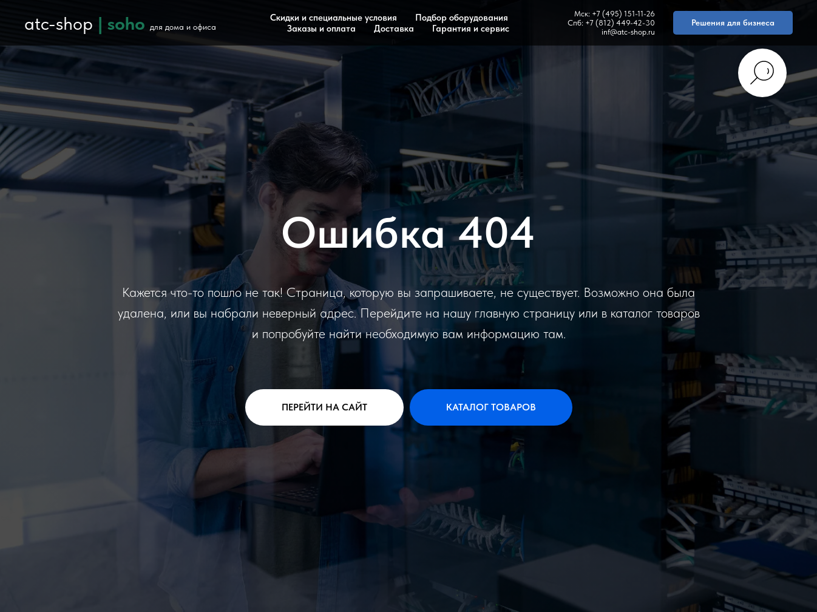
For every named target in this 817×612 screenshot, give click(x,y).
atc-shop (58, 23)
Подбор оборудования (461, 17)
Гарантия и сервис (470, 28)
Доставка (394, 28)
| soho (121, 23)
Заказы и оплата (321, 28)
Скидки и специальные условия (333, 17)
